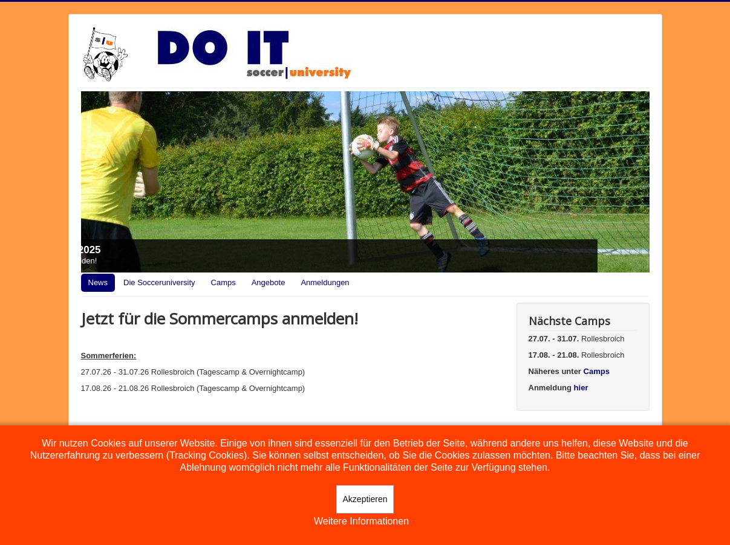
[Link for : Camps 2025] (365, 181)
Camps (223, 282)
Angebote (268, 282)
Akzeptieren (365, 499)
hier (581, 387)
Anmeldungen (325, 282)
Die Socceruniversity (159, 282)
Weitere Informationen (361, 521)
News (98, 282)
